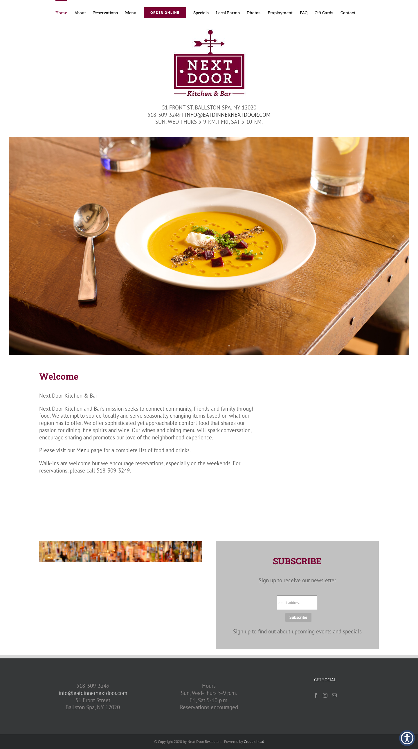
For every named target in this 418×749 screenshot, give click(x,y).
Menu (82, 450)
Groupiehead (254, 741)
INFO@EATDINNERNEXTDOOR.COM (228, 114)
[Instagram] (325, 695)
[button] (407, 738)
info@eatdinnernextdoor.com (93, 692)
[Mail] (334, 695)
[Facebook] (316, 695)
